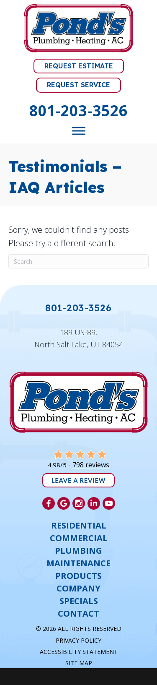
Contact (78, 613)
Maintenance (78, 563)
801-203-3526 (78, 110)
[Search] (78, 261)
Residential (78, 525)
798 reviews (90, 464)
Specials (78, 601)
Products (78, 576)
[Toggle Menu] (78, 131)
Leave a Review (78, 480)
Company (78, 588)
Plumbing (78, 551)
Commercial (79, 538)
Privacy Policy (78, 640)
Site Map (78, 663)
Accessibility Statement (79, 652)
